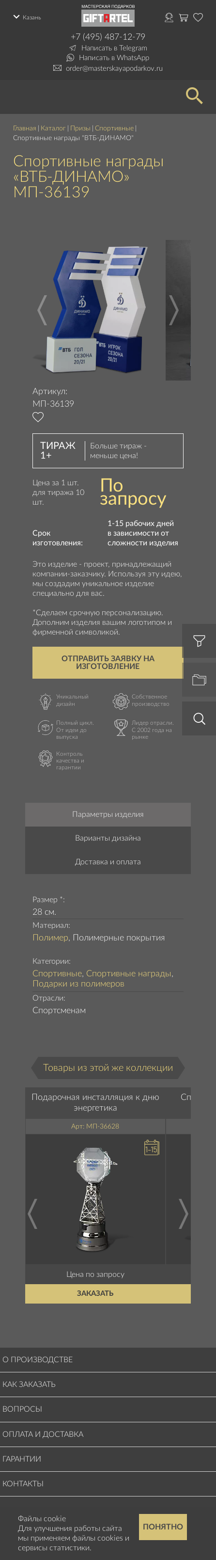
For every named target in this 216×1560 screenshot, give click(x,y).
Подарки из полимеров (78, 984)
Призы (80, 128)
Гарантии (21, 1459)
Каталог (53, 128)
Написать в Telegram (114, 48)
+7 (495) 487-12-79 (108, 37)
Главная (24, 128)
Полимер (50, 938)
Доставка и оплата (108, 862)
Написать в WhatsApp (114, 58)
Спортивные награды (128, 974)
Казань (32, 17)
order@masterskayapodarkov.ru (114, 68)
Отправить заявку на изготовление (108, 662)
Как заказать (29, 1384)
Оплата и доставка (42, 1434)
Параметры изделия (108, 814)
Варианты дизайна (108, 838)
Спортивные (114, 128)
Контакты (23, 1484)
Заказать (95, 1293)
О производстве (37, 1360)
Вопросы (22, 1409)
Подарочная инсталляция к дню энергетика (95, 1103)
